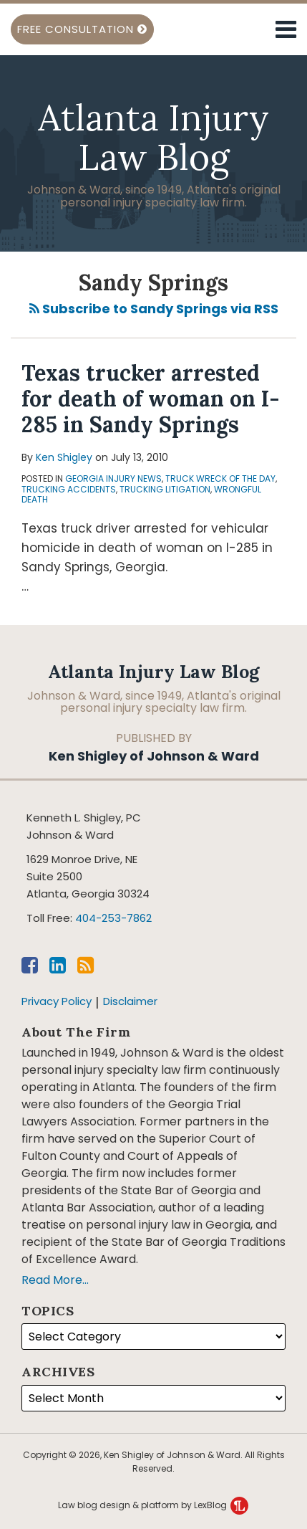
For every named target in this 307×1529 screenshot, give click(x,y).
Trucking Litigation (165, 489)
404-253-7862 (113, 917)
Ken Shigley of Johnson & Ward (154, 755)
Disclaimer (130, 1001)
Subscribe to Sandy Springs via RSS (153, 309)
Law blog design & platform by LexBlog (153, 1505)
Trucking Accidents (68, 489)
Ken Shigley (64, 457)
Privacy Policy (56, 1001)
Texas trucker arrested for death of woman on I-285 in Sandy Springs (150, 398)
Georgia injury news (113, 478)
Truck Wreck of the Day (220, 478)
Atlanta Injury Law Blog (153, 137)
